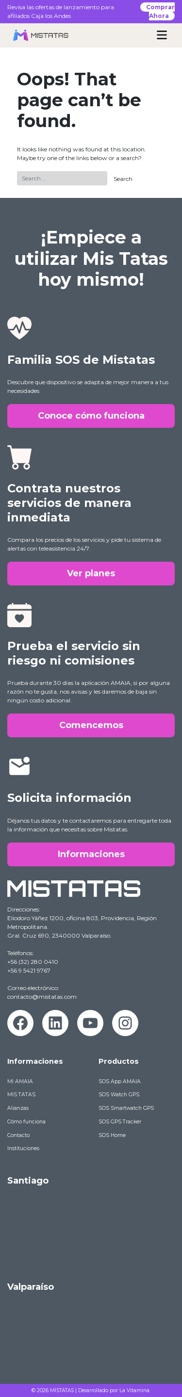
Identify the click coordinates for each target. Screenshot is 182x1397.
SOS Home (112, 1135)
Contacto (18, 1135)
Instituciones (23, 1148)
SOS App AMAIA (120, 1081)
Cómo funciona (26, 1122)
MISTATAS (62, 1390)
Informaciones (91, 854)
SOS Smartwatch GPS (126, 1108)
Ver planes (91, 573)
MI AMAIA (20, 1081)
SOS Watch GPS (119, 1094)
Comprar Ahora (160, 11)
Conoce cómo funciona (91, 415)
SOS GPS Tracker (120, 1122)
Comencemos (91, 725)
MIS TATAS (21, 1094)
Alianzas (18, 1108)
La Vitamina (134, 1390)
